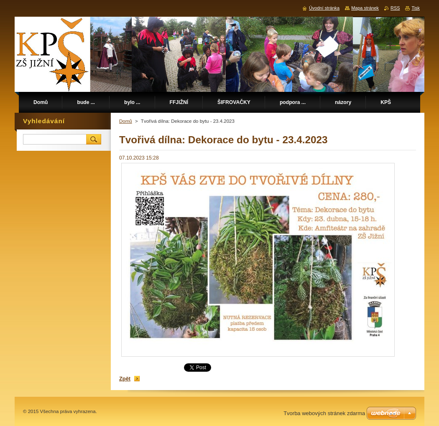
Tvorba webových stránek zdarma (324, 413)
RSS (395, 7)
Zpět (124, 378)
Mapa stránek (365, 7)
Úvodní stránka (324, 7)
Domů (125, 121)
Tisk (415, 7)
